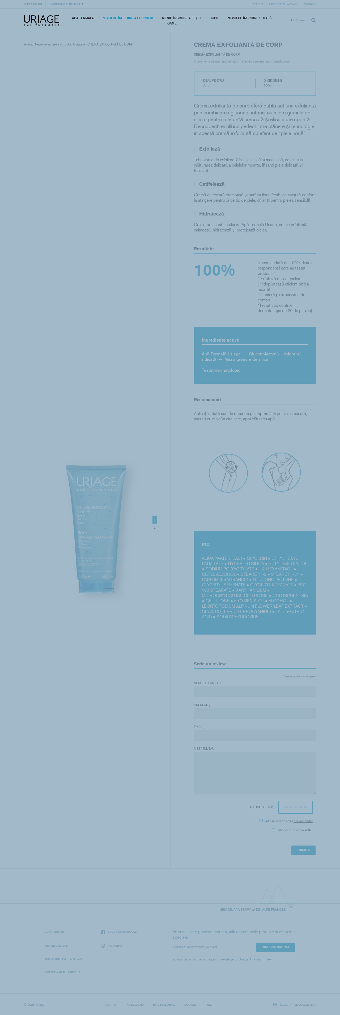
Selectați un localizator (294, 1004)
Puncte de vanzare (284, 4)
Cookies (190, 1004)
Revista (258, 4)
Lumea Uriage (33, 4)
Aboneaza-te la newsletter (292, 830)
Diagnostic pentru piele (66, 4)
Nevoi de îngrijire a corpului (128, 18)
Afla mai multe (303, 821)
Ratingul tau (261, 807)
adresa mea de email (286, 821)
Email (199, 727)
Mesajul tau (204, 749)
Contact (310, 4)
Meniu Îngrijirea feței (181, 18)
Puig (209, 1004)
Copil (214, 18)
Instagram (111, 945)
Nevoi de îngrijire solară (250, 18)
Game (172, 23)
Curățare (79, 44)
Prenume (202, 705)
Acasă (28, 44)
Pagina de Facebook (119, 932)
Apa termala (83, 18)
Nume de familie (207, 683)
